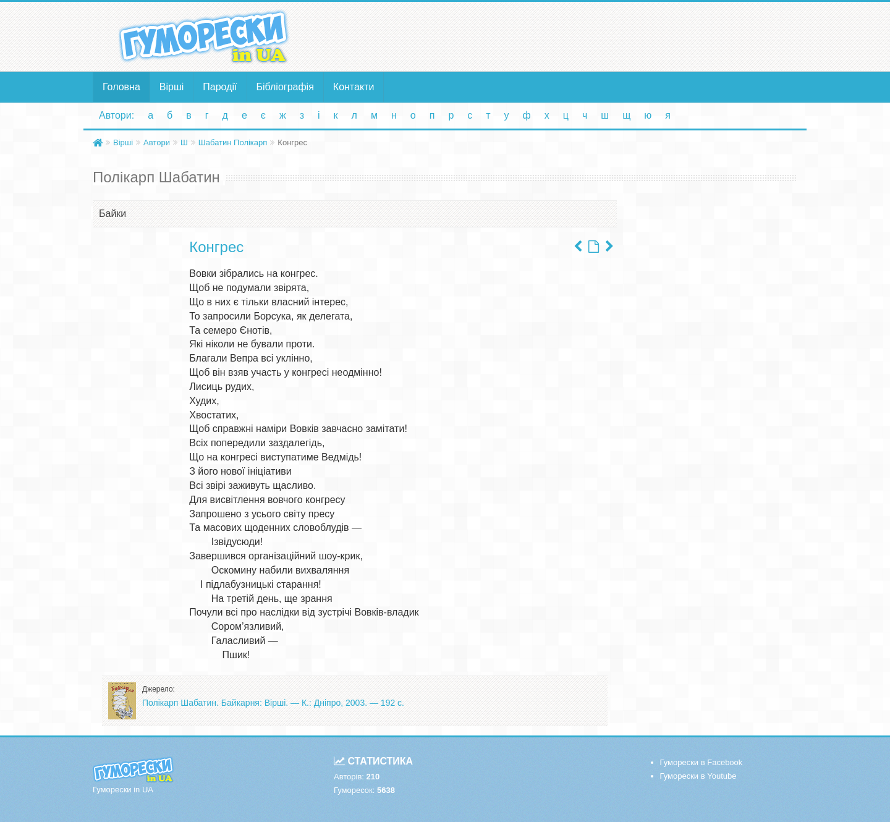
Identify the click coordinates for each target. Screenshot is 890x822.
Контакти (354, 87)
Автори (156, 142)
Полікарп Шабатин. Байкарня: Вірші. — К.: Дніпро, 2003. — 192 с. (273, 703)
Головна (121, 87)
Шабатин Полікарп (232, 142)
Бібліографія (285, 87)
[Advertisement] (565, 36)
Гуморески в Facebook (701, 762)
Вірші (171, 87)
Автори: (116, 115)
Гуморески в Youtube (698, 776)
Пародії (220, 87)
